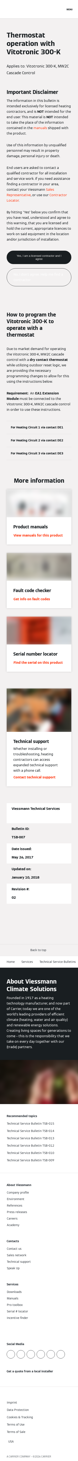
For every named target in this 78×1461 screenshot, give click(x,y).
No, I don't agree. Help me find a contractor (38, 277)
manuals (40, 128)
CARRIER (46, 1456)
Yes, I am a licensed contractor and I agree (39, 257)
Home (11, 962)
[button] (39, 950)
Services (27, 962)
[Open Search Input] (60, 9)
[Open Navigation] (69, 9)
